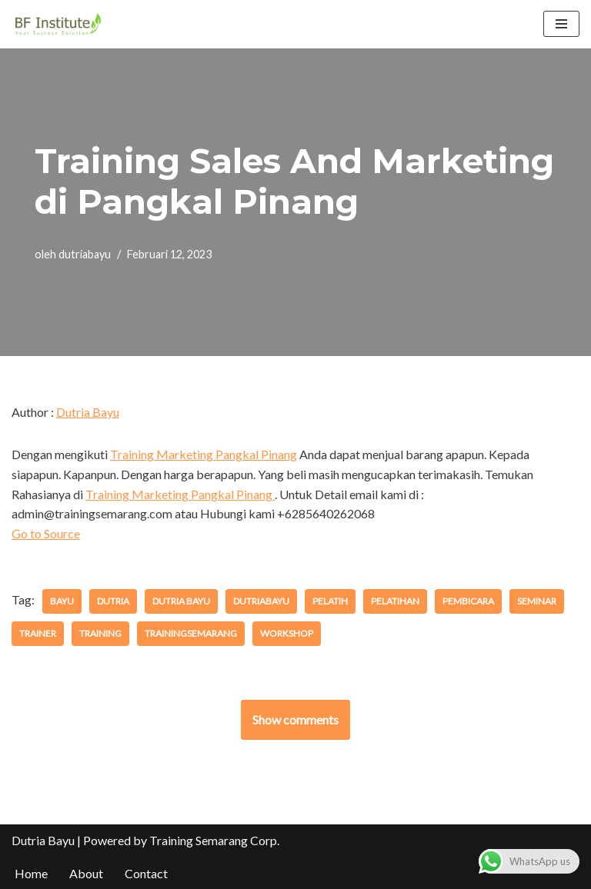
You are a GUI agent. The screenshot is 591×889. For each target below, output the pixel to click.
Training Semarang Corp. (214, 840)
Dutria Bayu (87, 412)
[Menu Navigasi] (561, 24)
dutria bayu (181, 601)
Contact (146, 873)
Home (31, 873)
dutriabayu (84, 254)
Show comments (295, 719)
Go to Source (46, 533)
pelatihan (395, 601)
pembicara (468, 601)
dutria (113, 601)
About (86, 873)
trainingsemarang (191, 633)
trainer (37, 633)
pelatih (330, 601)
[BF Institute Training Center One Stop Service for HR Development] (58, 24)
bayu (62, 601)
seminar (536, 601)
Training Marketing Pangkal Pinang (203, 454)
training (100, 633)
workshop (286, 633)
